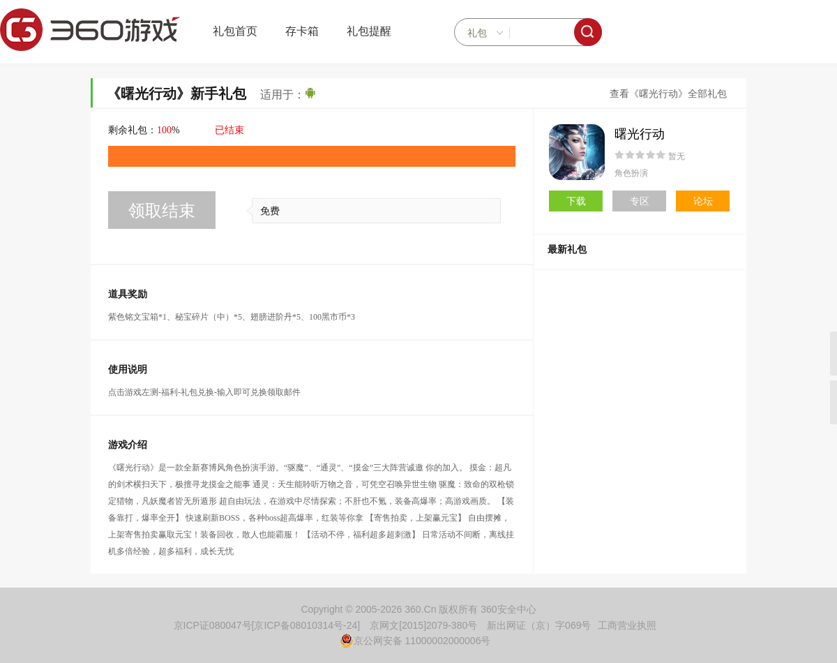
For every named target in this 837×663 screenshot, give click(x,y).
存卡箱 (302, 31)
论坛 (703, 201)
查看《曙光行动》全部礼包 (668, 94)
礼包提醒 (369, 31)
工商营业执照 (627, 625)
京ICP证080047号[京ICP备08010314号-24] (267, 625)
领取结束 (161, 210)
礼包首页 (235, 31)
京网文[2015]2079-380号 (423, 625)
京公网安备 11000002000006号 (415, 641)
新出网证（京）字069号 (539, 625)
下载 (576, 201)
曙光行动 (639, 134)
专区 (639, 201)
